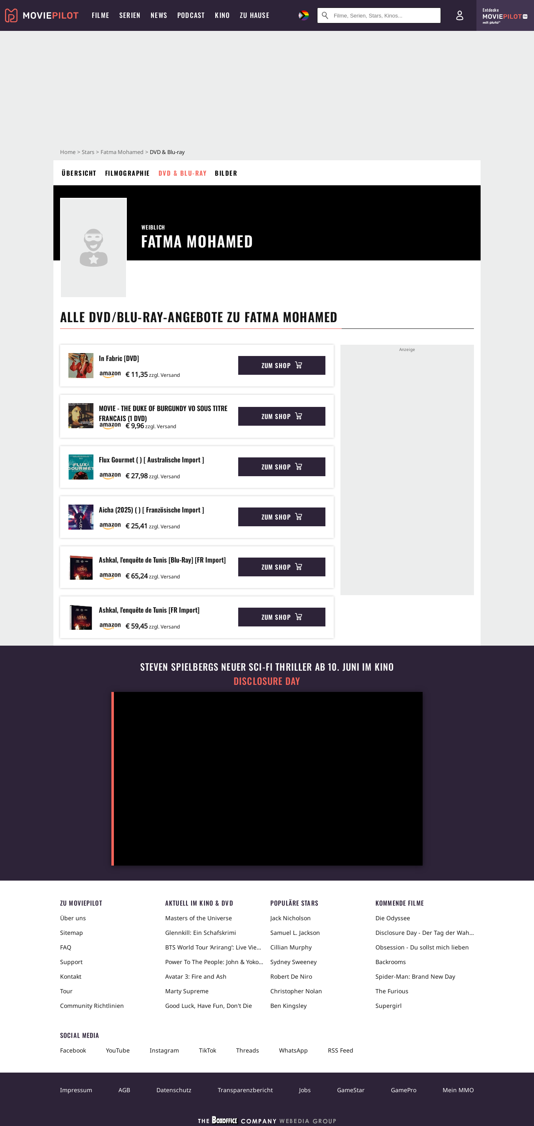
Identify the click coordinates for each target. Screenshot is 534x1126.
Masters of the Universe (198, 918)
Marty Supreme (187, 991)
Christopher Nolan (296, 991)
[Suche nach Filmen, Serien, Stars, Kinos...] (379, 15)
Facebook (73, 1050)
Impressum (76, 1090)
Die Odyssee (392, 918)
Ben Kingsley (288, 1006)
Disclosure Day (267, 681)
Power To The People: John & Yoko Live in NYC (214, 962)
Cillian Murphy (291, 947)
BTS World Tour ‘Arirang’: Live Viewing (214, 947)
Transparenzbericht (245, 1090)
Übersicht (79, 172)
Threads (247, 1050)
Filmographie (127, 172)
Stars (88, 152)
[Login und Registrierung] (459, 15)
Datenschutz (173, 1090)
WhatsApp (293, 1050)
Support (71, 962)
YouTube (118, 1050)
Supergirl (388, 1006)
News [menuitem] (159, 15)
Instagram (164, 1050)
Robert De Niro (291, 976)
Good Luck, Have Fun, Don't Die (208, 1006)
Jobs (305, 1090)
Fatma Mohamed (122, 152)
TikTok (207, 1050)
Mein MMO (458, 1090)
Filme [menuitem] (100, 15)
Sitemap (71, 933)
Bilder (226, 172)
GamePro (403, 1090)
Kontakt (70, 976)
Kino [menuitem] (222, 15)
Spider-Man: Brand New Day (415, 976)
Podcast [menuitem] (191, 15)
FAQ (65, 947)
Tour (66, 991)
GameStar (351, 1090)
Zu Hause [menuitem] (255, 15)
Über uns (73, 918)
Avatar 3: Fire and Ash (196, 976)
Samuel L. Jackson (295, 933)
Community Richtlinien (92, 1006)
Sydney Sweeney (293, 962)
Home (68, 152)
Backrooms (390, 962)
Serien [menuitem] (130, 15)
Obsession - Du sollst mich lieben (422, 947)
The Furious (391, 991)
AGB (124, 1090)
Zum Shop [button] (282, 365)
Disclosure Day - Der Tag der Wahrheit (424, 933)
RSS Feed (340, 1050)
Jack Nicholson (290, 918)
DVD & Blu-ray (183, 172)
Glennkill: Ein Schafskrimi (200, 933)
